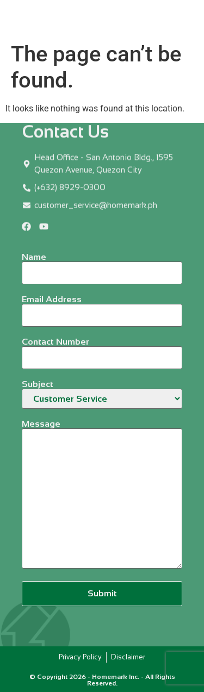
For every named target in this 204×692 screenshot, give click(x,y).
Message (102, 495)
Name (102, 265)
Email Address (102, 307)
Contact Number (102, 350)
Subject (102, 394)
